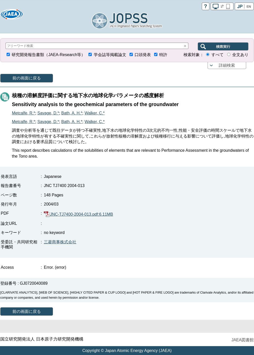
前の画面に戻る (26, 78)
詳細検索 (227, 65)
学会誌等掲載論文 (110, 55)
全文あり (240, 55)
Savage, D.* (48, 113)
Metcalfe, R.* (23, 113)
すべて (217, 55)
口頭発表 (143, 55)
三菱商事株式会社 (60, 242)
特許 (163, 55)
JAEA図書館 (242, 340)
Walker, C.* (94, 113)
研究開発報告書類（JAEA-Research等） (48, 55)
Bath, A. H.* (71, 113)
